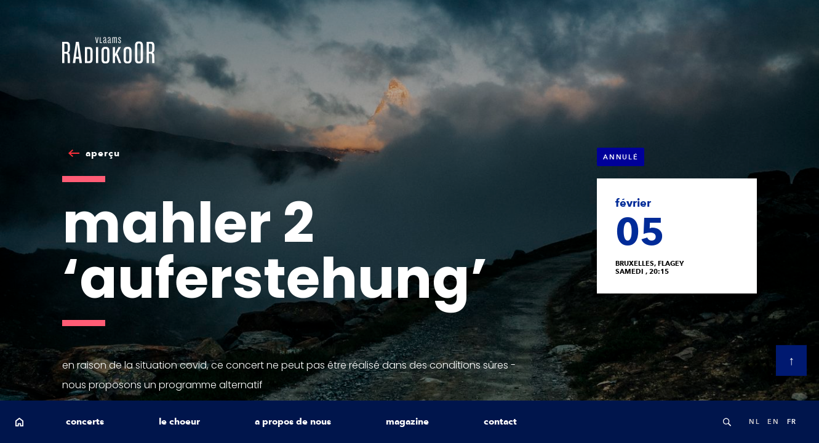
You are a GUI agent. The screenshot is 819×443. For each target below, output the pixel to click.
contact (500, 421)
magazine (407, 421)
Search (726, 422)
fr (792, 421)
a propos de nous (293, 421)
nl (754, 421)
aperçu (103, 153)
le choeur (179, 421)
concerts (85, 421)
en (773, 421)
